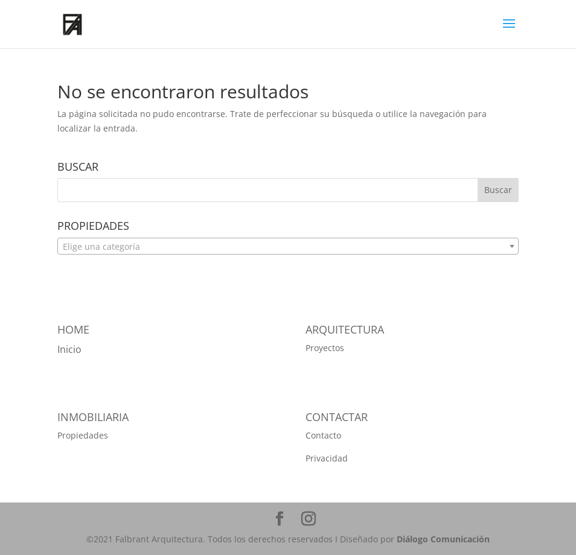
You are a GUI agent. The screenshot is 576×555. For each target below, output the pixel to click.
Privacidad (327, 458)
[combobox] (287, 246)
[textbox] (287, 246)
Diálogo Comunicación (442, 539)
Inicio (69, 349)
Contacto (323, 435)
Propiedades (82, 435)
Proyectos (325, 348)
